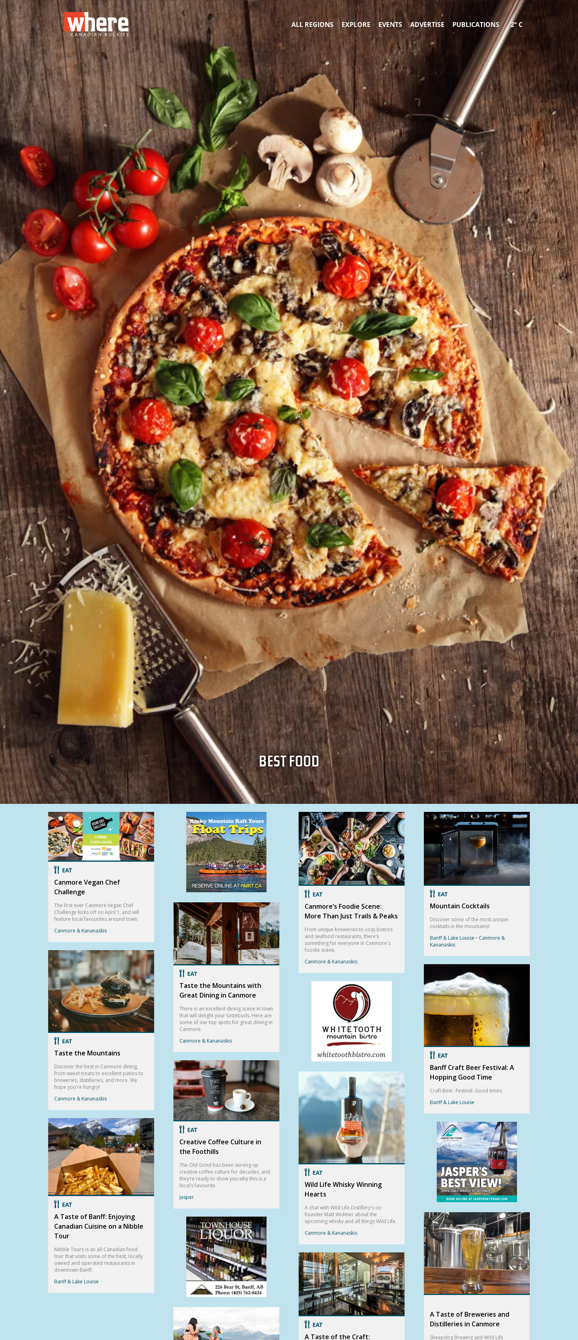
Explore (356, 24)
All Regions (312, 24)
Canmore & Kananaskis (80, 930)
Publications (475, 24)
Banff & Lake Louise (76, 1281)
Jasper (186, 1197)
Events (390, 24)
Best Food (289, 764)
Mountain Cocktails (460, 906)
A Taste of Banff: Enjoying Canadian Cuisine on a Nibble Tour (98, 1226)
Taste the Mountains (87, 1053)
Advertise (427, 24)
